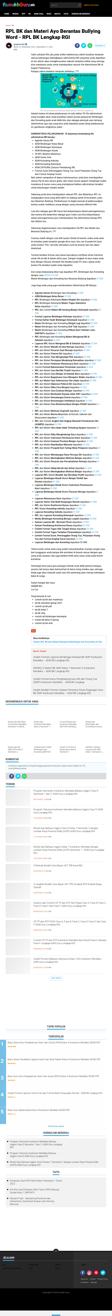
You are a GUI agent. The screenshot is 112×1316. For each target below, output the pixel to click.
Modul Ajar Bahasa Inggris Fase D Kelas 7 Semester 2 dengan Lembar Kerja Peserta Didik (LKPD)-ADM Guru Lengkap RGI (66, 834)
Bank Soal (38, 14)
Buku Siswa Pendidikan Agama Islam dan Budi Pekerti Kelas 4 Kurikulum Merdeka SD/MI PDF (57, 1062)
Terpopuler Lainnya (56, 1127)
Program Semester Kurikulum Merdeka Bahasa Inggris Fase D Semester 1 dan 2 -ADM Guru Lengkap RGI (66, 797)
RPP (23, 14)
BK (29, 14)
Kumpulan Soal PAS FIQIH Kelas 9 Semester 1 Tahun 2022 (36, 1183)
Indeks (15, 14)
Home (6, 14)
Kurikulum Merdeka (81, 14)
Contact (94, 1280)
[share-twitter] (83, 45)
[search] (66, 5)
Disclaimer (99, 1284)
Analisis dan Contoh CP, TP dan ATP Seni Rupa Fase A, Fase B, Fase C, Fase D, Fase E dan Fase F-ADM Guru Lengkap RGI (68, 909)
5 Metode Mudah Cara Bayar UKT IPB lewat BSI (67, 869)
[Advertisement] (56, 1003)
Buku (49, 14)
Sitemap (84, 1288)
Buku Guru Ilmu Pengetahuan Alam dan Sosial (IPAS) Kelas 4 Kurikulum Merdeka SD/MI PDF (56, 1079)
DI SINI (100, 278)
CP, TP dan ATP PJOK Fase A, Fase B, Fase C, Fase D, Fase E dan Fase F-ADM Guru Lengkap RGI (68, 928)
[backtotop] (56, 1252)
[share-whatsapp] (89, 45)
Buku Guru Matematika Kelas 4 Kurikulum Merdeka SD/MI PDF (58, 1111)
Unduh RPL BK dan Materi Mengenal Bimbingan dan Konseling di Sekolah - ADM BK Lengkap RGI (68, 642)
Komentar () (100, 46)
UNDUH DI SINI (51, 275)
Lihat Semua (56, 979)
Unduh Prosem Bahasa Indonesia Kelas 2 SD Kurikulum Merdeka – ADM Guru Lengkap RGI (69, 962)
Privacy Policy (87, 1284)
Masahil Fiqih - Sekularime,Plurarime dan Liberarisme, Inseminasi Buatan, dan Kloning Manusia (32, 1202)
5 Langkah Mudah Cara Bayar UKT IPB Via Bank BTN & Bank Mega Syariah (66, 887)
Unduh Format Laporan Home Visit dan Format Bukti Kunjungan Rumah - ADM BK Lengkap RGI (58, 1096)
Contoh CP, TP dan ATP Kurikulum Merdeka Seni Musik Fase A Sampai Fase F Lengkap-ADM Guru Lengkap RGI (67, 946)
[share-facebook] (77, 45)
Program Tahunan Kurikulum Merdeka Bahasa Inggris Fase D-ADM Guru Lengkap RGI (67, 815)
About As (85, 1280)
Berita (57, 14)
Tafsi (66, 14)
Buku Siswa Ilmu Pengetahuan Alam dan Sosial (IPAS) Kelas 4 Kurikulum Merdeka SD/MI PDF (57, 1045)
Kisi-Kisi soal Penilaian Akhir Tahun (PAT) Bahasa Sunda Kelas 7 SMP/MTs (34, 1192)
